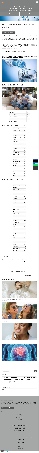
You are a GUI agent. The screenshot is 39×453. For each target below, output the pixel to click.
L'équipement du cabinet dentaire (10, 377)
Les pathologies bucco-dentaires (16, 381)
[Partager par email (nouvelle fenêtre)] (35, 167)
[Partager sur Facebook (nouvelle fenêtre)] (35, 159)
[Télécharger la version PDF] (8, 32)
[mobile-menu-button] (37, 2)
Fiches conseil (5, 387)
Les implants (5, 381)
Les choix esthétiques (31, 377)
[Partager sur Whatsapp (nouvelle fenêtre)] (35, 165)
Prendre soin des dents (15, 383)
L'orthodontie (22, 377)
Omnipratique (6, 383)
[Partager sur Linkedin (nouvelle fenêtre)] (35, 163)
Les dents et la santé (19, 379)
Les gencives (27, 379)
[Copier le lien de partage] (35, 169)
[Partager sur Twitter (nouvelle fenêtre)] (35, 161)
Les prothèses (28, 381)
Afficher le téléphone (20, 442)
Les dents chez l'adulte (7, 379)
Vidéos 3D (4, 389)
